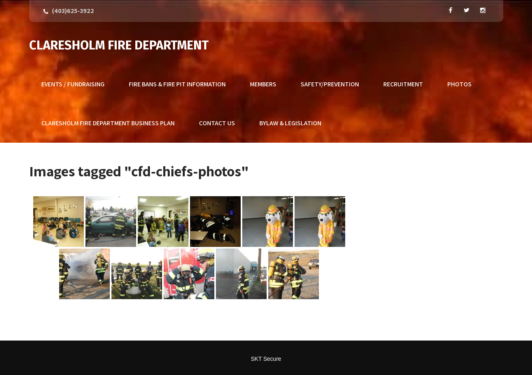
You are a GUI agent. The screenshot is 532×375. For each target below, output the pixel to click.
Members (263, 84)
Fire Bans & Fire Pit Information (177, 84)
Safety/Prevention (330, 84)
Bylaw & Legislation (290, 123)
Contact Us (217, 123)
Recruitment (403, 84)
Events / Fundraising (73, 84)
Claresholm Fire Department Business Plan (108, 123)
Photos (459, 84)
